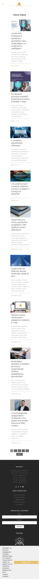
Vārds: (19, 514)
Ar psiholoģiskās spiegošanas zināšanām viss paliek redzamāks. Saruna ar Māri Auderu (20, 419)
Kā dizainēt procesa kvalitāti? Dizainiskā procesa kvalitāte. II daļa (20, 98)
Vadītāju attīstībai (19, 499)
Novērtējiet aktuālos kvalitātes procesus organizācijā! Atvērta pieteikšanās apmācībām (20, 369)
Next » (20, 454)
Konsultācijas (19, 504)
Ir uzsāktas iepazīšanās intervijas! (17, 143)
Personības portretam (19, 502)
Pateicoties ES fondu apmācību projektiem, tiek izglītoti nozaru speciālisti (19, 224)
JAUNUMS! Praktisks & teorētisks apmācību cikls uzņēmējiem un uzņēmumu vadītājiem (18, 41)
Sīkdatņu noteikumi (5, 575)
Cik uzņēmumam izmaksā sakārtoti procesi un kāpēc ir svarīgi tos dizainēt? (20, 189)
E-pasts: (19, 520)
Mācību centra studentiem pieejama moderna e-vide (20, 319)
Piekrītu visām (26, 562)
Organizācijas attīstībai (19, 495)
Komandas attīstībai (19, 497)
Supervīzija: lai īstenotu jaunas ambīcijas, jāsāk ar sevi (20, 272)
